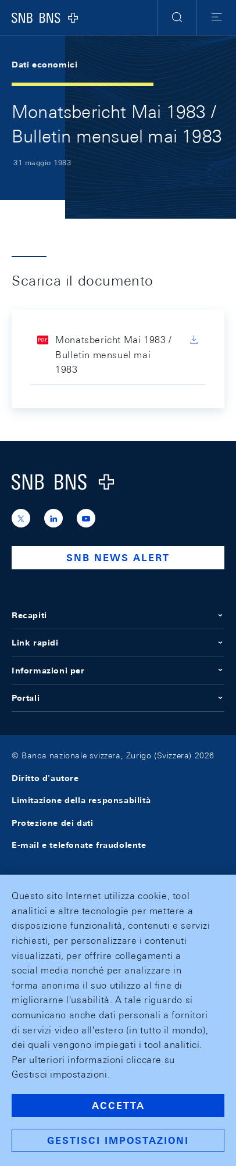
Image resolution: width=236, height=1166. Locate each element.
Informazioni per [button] (118, 670)
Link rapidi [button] (118, 642)
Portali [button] (118, 697)
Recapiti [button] (118, 615)
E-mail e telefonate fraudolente (79, 845)
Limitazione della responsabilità (81, 800)
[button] (177, 17)
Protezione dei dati (52, 823)
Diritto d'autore (45, 778)
